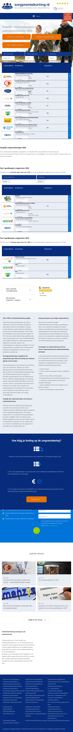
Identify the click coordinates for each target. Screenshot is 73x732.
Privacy (36, 729)
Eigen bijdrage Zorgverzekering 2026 (35, 695)
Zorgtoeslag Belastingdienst (32, 698)
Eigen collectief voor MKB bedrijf (11, 290)
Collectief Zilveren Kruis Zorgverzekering (58, 682)
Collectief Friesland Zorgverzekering (12, 686)
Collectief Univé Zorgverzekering (33, 684)
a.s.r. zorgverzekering (53, 688)
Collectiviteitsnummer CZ (54, 709)
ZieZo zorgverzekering (31, 686)
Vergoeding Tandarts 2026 (10, 700)
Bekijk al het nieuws (35, 620)
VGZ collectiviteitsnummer (32, 709)
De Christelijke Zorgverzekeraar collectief (14, 691)
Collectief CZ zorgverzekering (10, 682)
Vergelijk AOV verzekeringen (32, 707)
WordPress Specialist (59, 729)
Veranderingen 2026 (30, 693)
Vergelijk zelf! (35, 499)
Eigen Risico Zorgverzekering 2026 (57, 695)
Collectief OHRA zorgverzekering (56, 679)
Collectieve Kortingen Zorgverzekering (58, 693)
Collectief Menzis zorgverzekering (12, 684)
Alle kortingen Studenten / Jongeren (13, 299)
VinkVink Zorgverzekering (32, 688)
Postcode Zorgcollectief (31, 702)
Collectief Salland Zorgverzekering (34, 691)
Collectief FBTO (52, 684)
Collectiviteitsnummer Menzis (33, 711)
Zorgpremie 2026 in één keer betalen (12, 698)
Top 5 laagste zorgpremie (15, 45)
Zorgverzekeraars (7, 707)
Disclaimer (30, 729)
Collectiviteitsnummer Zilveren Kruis (57, 714)
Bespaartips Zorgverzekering (10, 695)
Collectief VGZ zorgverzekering (11, 679)
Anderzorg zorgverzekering (55, 686)
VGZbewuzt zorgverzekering (10, 688)
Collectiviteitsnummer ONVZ (55, 711)
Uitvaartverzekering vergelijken (11, 723)
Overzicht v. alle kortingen (15, 37)
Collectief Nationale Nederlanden (34, 682)
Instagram (50, 729)
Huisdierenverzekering (54, 707)
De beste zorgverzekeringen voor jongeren (36, 720)
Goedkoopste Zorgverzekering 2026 (12, 702)
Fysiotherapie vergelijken (9, 720)
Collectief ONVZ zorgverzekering (33, 679)
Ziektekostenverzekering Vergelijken (12, 693)
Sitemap (24, 729)
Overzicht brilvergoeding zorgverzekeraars (59, 720)
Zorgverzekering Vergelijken (55, 691)
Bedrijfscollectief (7, 709)
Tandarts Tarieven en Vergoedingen (34, 700)
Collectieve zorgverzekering (55, 698)
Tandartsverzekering (53, 700)
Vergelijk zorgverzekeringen (45, 37)
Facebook (42, 729)
